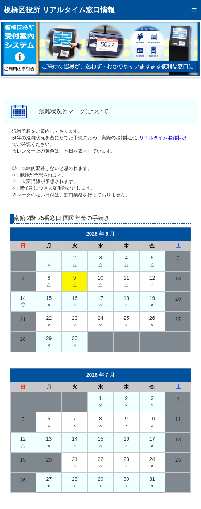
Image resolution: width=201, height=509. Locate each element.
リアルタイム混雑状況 (162, 137)
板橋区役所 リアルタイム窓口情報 (59, 10)
